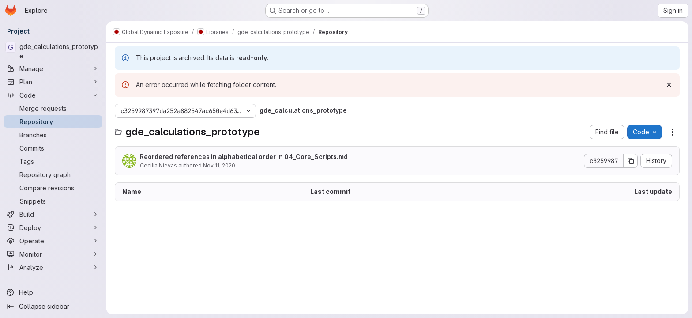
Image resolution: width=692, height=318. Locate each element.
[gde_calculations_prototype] (53, 51)
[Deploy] (53, 227)
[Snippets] (53, 201)
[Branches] (53, 135)
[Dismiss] (669, 85)
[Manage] (53, 68)
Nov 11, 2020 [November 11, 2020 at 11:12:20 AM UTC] (219, 165)
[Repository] (53, 121)
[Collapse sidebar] (53, 306)
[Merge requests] (53, 108)
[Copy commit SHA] (631, 161)
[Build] (53, 214)
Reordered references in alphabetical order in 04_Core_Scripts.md (244, 156)
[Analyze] (53, 267)
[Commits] (53, 148)
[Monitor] (53, 254)
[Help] (53, 292)
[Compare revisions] (53, 188)
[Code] (53, 95)
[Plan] (53, 82)
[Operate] (53, 241)
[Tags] (53, 161)
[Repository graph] (53, 174)
